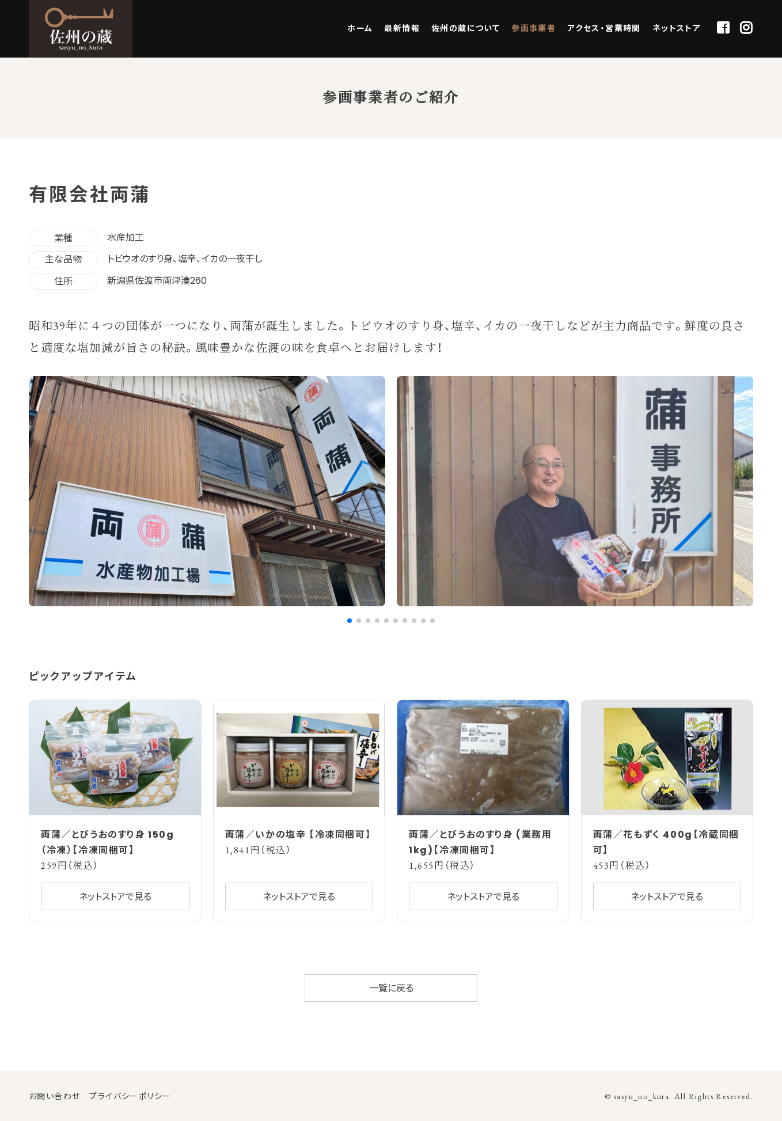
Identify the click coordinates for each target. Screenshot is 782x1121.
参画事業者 (533, 28)
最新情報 (402, 28)
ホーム (360, 28)
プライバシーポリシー (130, 1096)
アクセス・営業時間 (604, 28)
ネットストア (676, 28)
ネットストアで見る (115, 896)
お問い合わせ (54, 1096)
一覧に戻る (391, 988)
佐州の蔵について (465, 28)
